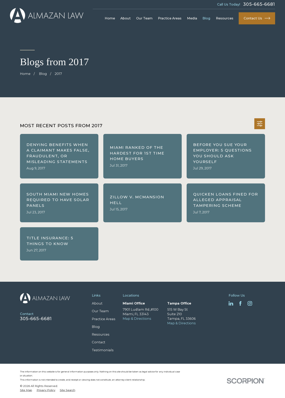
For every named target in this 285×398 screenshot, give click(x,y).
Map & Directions (137, 319)
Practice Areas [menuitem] (169, 18)
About (97, 303)
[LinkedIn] (231, 303)
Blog (96, 327)
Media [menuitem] (192, 18)
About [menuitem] (125, 18)
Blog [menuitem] (206, 18)
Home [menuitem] (110, 18)
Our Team (100, 311)
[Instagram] (250, 303)
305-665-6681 (259, 4)
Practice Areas (103, 319)
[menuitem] (26, 390)
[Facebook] (240, 303)
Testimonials (103, 350)
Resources (100, 334)
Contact (98, 342)
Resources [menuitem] (224, 18)
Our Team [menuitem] (144, 18)
